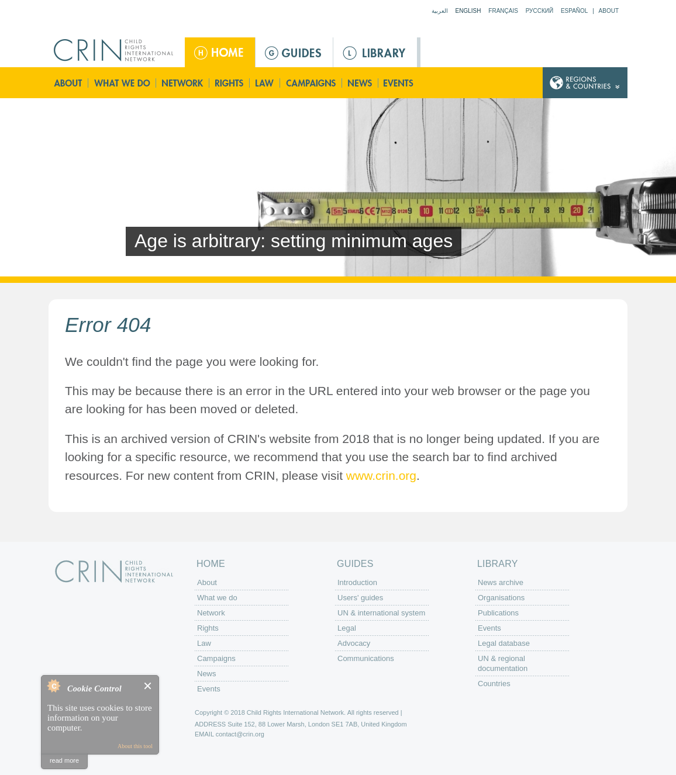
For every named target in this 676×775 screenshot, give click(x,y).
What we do (122, 82)
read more (64, 760)
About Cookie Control (53, 686)
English (468, 11)
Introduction (357, 582)
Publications (498, 612)
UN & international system (381, 612)
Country (585, 82)
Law (265, 82)
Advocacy (353, 643)
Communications (365, 658)
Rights (229, 82)
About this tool (135, 746)
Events (399, 82)
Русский (539, 11)
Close (148, 686)
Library (375, 52)
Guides (294, 52)
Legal (346, 628)
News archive (500, 582)
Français (503, 11)
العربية (440, 11)
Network (182, 82)
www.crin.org (381, 475)
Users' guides (360, 597)
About (609, 11)
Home (220, 52)
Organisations (501, 597)
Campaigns (311, 82)
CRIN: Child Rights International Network (114, 571)
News (360, 82)
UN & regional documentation (502, 663)
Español (574, 11)
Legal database (504, 643)
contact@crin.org (240, 734)
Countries (494, 683)
